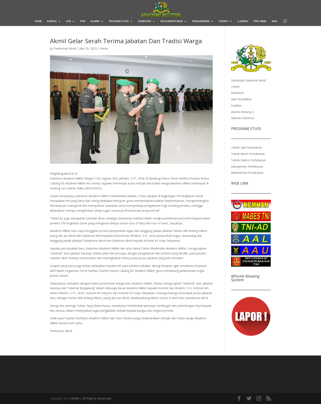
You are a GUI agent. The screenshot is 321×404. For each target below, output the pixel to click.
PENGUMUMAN (200, 21)
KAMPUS (52, 21)
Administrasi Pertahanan (247, 173)
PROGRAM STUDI (119, 21)
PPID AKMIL (260, 21)
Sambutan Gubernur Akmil (248, 80)
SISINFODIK (144, 21)
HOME (38, 21)
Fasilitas (236, 105)
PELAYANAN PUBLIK (171, 21)
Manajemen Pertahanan (247, 166)
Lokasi (235, 86)
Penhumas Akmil (65, 48)
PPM (82, 21)
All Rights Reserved (96, 398)
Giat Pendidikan (241, 99)
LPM (68, 21)
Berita (104, 48)
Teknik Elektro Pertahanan (248, 160)
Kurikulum (237, 93)
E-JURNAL (243, 21)
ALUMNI (94, 21)
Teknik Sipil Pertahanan (246, 147)
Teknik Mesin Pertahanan (248, 154)
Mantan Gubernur (242, 118)
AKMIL (75, 398)
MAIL (274, 21)
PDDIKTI (223, 21)
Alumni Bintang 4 (242, 112)
